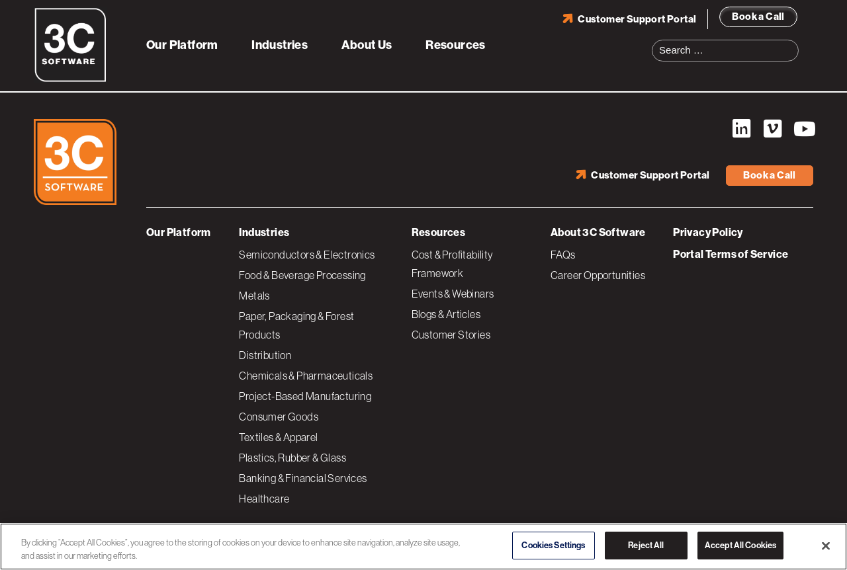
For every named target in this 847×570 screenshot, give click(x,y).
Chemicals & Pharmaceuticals (306, 376)
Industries (279, 45)
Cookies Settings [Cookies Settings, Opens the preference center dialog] (553, 545)
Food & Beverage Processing (302, 275)
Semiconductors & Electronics (307, 255)
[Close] (825, 545)
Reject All (646, 545)
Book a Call (758, 16)
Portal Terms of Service (730, 254)
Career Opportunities (598, 275)
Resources (455, 45)
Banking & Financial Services (303, 478)
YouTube (803, 129)
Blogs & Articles (446, 314)
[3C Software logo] (70, 79)
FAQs (563, 255)
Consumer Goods (278, 417)
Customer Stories (451, 335)
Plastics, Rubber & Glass (292, 458)
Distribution (265, 355)
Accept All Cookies (740, 545)
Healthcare (264, 499)
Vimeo (772, 129)
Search (793, 42)
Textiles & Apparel (278, 437)
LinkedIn (741, 129)
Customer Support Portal (637, 19)
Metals (254, 296)
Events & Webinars (453, 294)
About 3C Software (598, 232)
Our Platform (182, 45)
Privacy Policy (708, 232)
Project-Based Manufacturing (305, 396)
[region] (423, 546)
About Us (366, 45)
